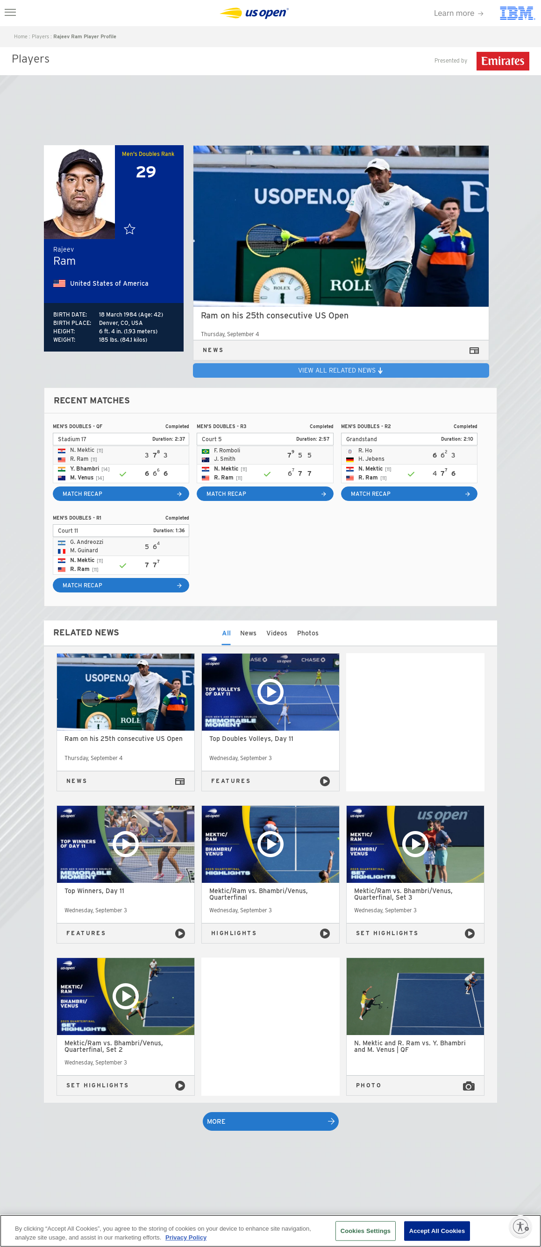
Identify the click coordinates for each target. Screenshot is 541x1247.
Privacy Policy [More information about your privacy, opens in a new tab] (185, 1237)
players (40, 36)
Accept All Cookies (437, 1230)
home (21, 36)
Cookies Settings (366, 1230)
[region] (270, 1231)
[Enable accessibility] (520, 1226)
